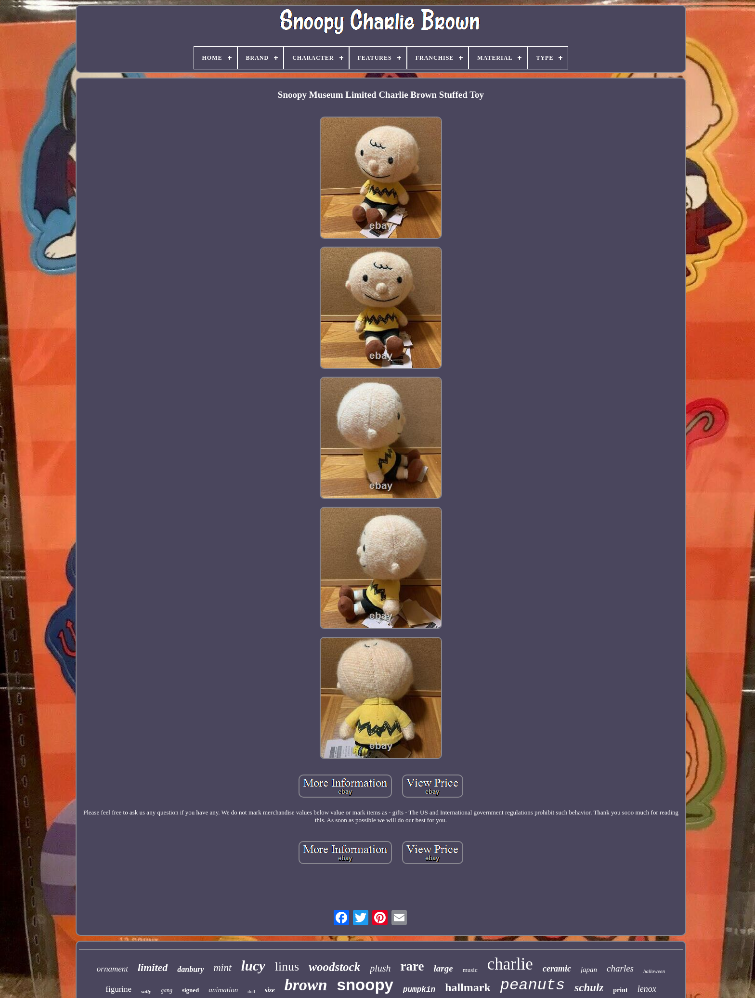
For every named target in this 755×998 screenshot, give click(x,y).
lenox (647, 989)
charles (620, 968)
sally (146, 991)
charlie (510, 964)
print (620, 990)
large (443, 968)
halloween (654, 971)
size (270, 990)
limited (153, 967)
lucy (253, 965)
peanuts (532, 985)
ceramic (557, 968)
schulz (588, 988)
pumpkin (419, 989)
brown (306, 985)
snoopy (365, 985)
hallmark (468, 987)
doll (251, 991)
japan (589, 969)
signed (190, 990)
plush (380, 968)
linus (287, 966)
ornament (112, 968)
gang (166, 990)
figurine (118, 989)
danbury (190, 969)
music (470, 969)
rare (412, 966)
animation (223, 990)
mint (222, 967)
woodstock (334, 966)
